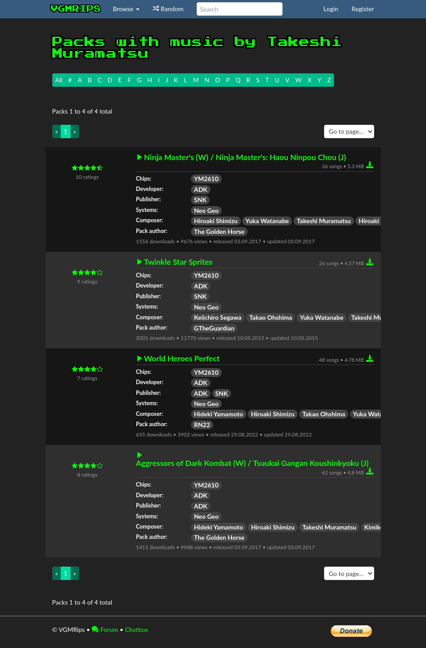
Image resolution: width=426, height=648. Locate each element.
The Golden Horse (219, 231)
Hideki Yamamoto (218, 414)
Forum (105, 629)
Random (168, 9)
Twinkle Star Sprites (178, 262)
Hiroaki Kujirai (378, 220)
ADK (200, 189)
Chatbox (136, 629)
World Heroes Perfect (181, 359)
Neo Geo (206, 210)
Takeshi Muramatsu (324, 220)
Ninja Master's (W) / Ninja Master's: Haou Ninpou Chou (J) (245, 157)
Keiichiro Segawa (217, 317)
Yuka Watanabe (267, 220)
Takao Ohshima (270, 317)
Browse (126, 9)
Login (331, 9)
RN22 (202, 424)
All (59, 80)
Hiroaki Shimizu (216, 220)
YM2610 (206, 178)
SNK (200, 199)
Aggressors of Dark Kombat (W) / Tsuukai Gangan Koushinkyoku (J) (252, 463)
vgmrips (76, 9)
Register (363, 9)
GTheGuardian (214, 328)
